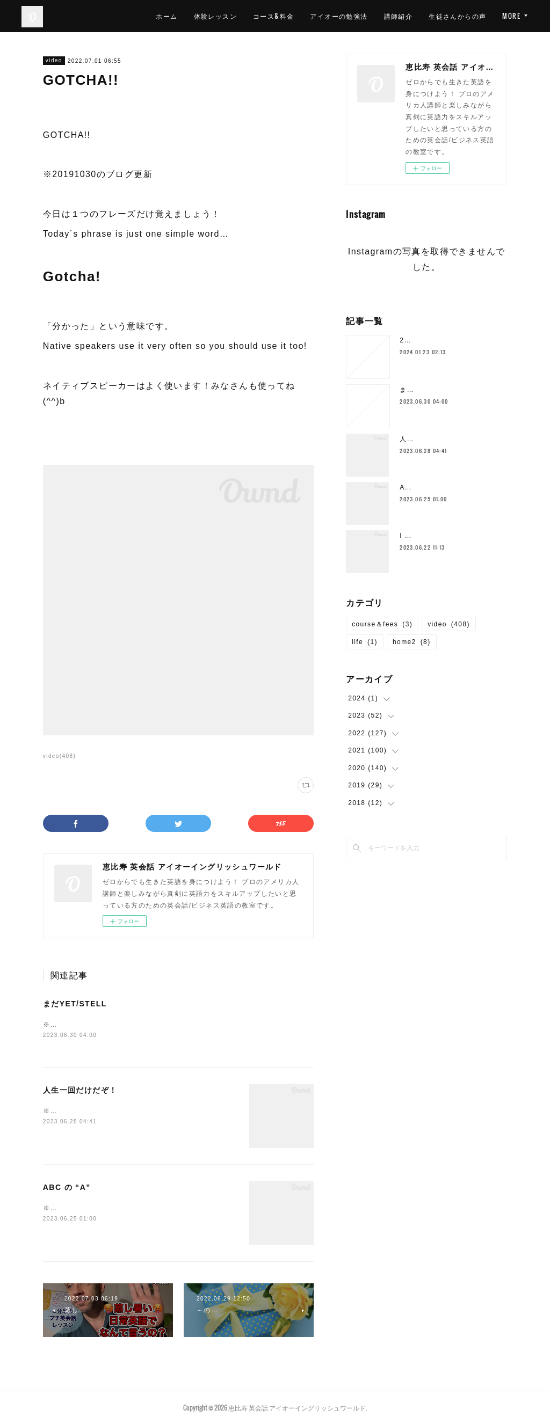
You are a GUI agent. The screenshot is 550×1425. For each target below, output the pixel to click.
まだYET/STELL (75, 1003)
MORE (511, 15)
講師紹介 (398, 15)
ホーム (166, 15)
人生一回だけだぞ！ (80, 1091)
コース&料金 (273, 15)
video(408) (59, 756)
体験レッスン (215, 15)
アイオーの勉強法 (338, 15)
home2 (412, 642)
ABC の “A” (67, 1188)
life (365, 642)
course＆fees (382, 624)
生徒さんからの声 (457, 15)
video (54, 60)
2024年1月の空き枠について (446, 340)
